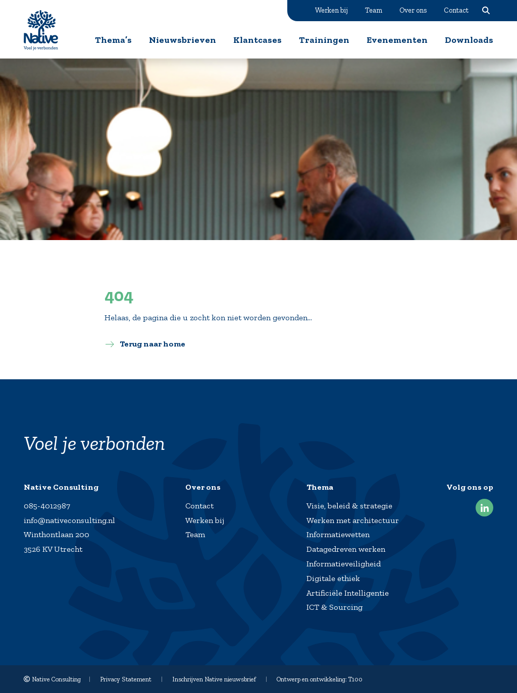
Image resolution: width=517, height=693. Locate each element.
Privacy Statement (125, 679)
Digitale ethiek (333, 578)
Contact (456, 10)
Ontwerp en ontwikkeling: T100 (320, 679)
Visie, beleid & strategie (349, 505)
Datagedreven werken (345, 549)
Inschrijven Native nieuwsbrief (214, 679)
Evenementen (397, 39)
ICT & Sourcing (334, 607)
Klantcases (257, 39)
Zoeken (485, 10)
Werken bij (331, 10)
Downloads (469, 39)
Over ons (413, 10)
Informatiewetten (338, 534)
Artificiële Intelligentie (347, 593)
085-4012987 (47, 505)
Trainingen (324, 39)
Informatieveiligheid (343, 563)
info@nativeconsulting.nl (69, 520)
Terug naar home (152, 344)
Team (373, 10)
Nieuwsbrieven (182, 39)
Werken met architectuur (352, 520)
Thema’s (113, 39)
